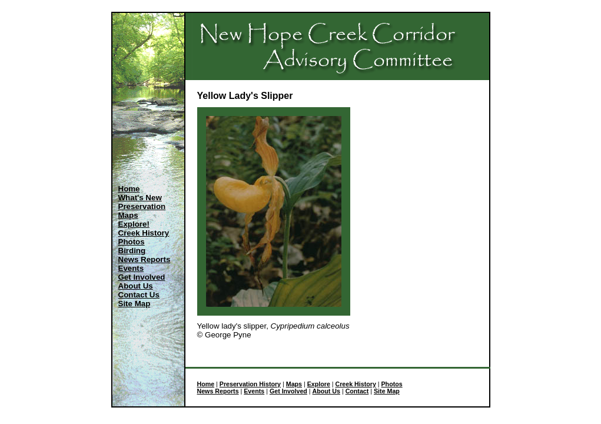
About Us (135, 285)
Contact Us (139, 294)
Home (129, 188)
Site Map (134, 303)
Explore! (134, 224)
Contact (357, 391)
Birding (132, 250)
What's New (140, 197)
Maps (128, 215)
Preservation (142, 206)
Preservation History (250, 383)
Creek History (144, 232)
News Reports (144, 259)
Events (131, 268)
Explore (318, 383)
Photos (131, 241)
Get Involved (141, 277)
